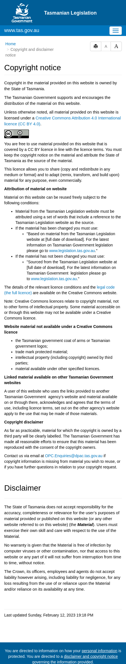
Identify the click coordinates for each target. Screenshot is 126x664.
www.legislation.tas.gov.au (72, 250)
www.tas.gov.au (21, 30)
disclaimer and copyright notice (91, 656)
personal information (99, 651)
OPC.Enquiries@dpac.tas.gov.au (74, 456)
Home (10, 44)
